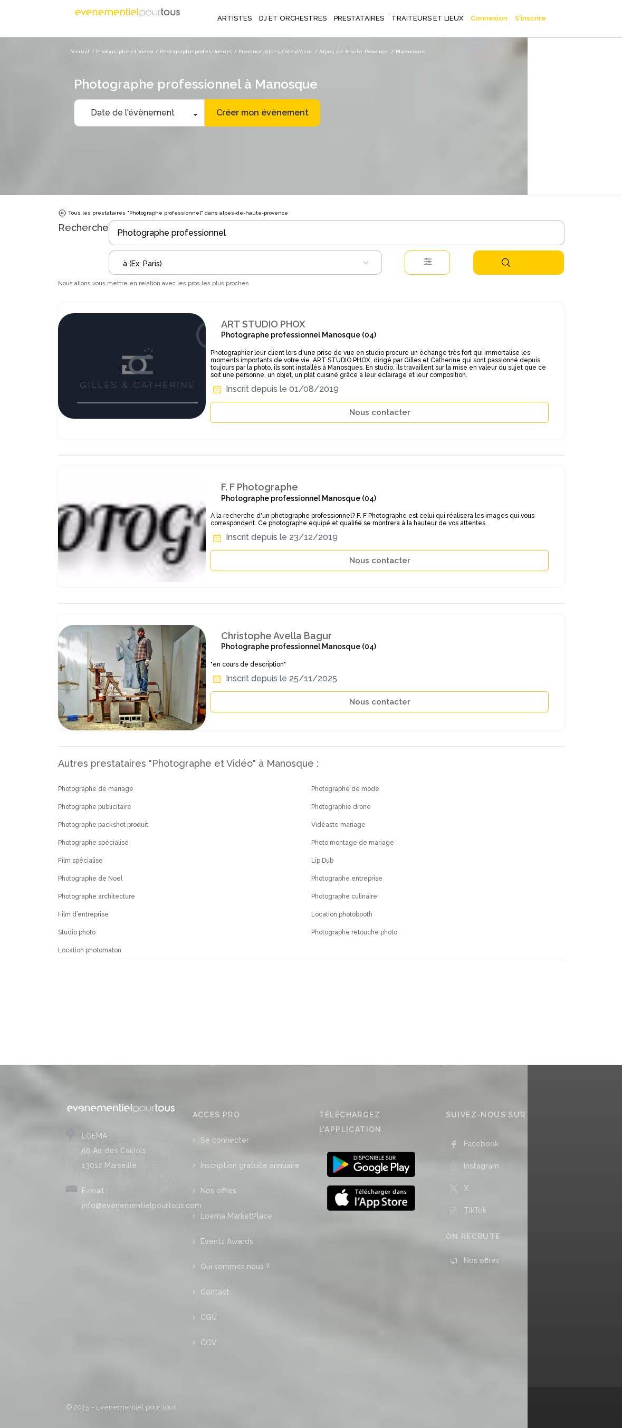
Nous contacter (379, 412)
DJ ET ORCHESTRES (293, 18)
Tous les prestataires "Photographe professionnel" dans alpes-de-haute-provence (173, 213)
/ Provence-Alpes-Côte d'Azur (273, 51)
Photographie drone (341, 807)
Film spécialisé (80, 860)
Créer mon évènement (262, 113)
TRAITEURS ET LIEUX (427, 18)
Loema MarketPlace (236, 1216)
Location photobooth (341, 914)
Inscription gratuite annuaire (250, 1165)
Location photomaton (89, 950)
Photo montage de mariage (352, 842)
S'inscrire (530, 18)
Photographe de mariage (95, 789)
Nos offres (218, 1190)
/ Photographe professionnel (193, 51)
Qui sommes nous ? (235, 1266)
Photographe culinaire (344, 896)
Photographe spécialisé (93, 842)
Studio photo (76, 932)
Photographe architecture (96, 896)
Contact (214, 1292)
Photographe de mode (345, 789)
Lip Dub (322, 860)
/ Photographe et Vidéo (122, 51)
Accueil (79, 51)
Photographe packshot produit (103, 824)
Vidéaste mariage (338, 824)
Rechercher (506, 262)
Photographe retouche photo (354, 932)
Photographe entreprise (346, 878)
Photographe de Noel (90, 878)
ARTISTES (234, 18)
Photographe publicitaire (94, 807)
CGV (208, 1342)
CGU (208, 1317)
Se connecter (224, 1140)
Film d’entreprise (83, 914)
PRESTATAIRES (359, 18)
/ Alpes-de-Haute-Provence (351, 51)
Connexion (489, 18)
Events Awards (226, 1241)
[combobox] (245, 262)
